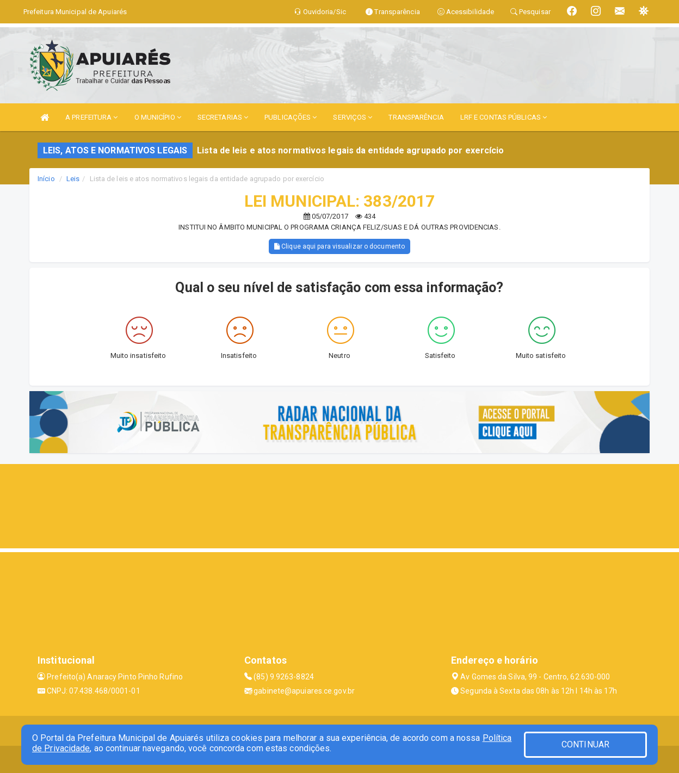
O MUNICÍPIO (157, 117)
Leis (72, 179)
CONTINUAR (585, 744)
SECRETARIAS (222, 117)
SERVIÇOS (352, 117)
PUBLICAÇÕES (290, 117)
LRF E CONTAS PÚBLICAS (503, 117)
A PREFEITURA (91, 117)
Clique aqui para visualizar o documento (339, 246)
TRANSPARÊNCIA (415, 117)
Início (46, 179)
